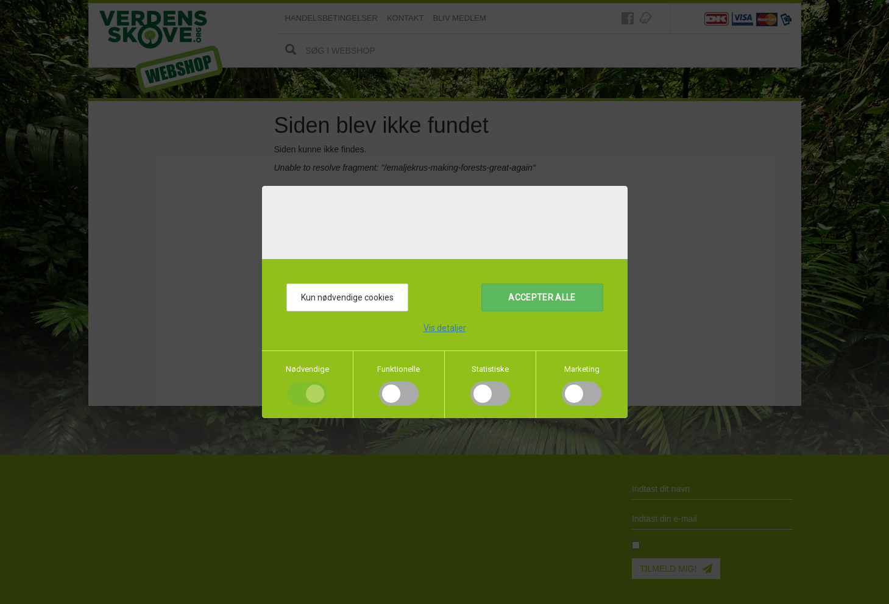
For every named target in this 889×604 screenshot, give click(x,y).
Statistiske (490, 369)
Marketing (582, 369)
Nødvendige (307, 369)
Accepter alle (542, 297)
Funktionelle (398, 369)
